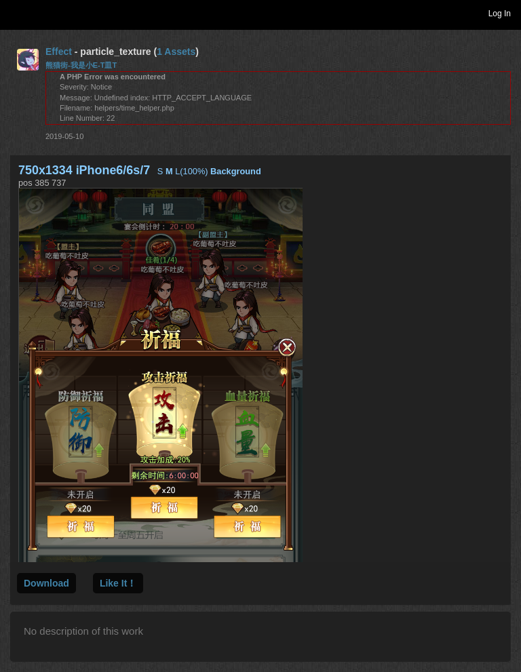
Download (46, 583)
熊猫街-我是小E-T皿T (81, 65)
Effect (58, 51)
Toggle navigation (16, 13)
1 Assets (176, 51)
